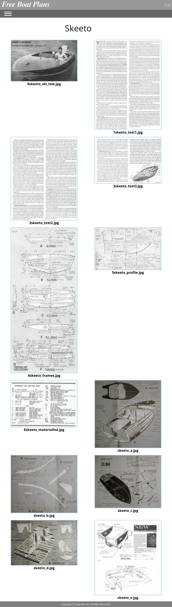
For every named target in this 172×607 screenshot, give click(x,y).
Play (167, 5)
